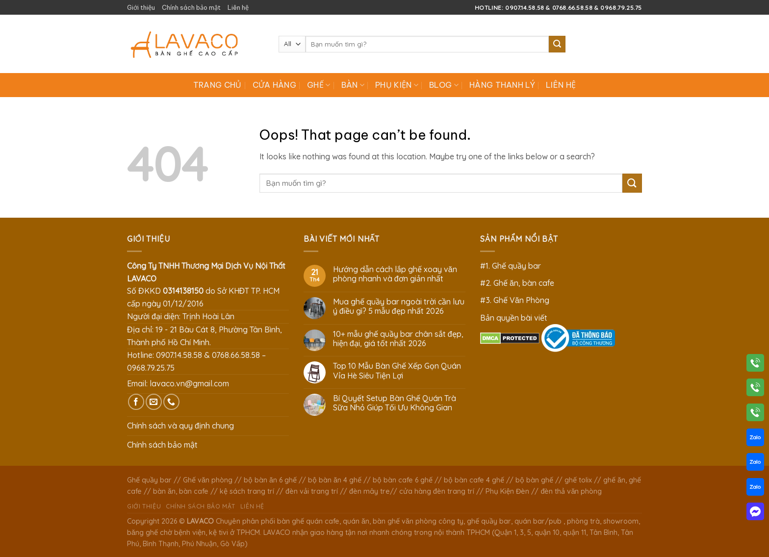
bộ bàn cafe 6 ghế (403, 480)
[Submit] (557, 44)
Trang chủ (217, 85)
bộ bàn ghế (534, 480)
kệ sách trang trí (247, 491)
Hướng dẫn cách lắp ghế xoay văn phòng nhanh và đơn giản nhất (395, 274)
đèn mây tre (369, 491)
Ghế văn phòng (207, 480)
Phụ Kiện (396, 85)
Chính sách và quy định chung (180, 425)
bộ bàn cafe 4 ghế (474, 480)
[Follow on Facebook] (136, 402)
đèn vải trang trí (311, 491)
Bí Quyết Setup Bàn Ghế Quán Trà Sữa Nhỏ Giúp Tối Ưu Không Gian (394, 403)
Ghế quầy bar (149, 480)
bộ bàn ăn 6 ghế (270, 480)
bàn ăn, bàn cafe (180, 491)
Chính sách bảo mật (191, 7)
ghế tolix (578, 480)
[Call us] (171, 402)
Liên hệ (238, 7)
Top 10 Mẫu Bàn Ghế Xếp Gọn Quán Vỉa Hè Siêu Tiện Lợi (397, 370)
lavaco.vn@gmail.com (189, 383)
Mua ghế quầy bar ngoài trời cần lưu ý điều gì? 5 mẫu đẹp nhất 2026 (398, 306)
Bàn (352, 85)
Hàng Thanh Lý (502, 85)
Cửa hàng (275, 85)
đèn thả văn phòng (571, 491)
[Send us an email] (154, 402)
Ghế (318, 85)
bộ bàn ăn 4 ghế (334, 480)
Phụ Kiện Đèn (507, 491)
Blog (444, 85)
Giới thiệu (141, 7)
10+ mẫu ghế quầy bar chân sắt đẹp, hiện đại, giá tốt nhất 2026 (398, 338)
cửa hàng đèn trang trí (436, 491)
